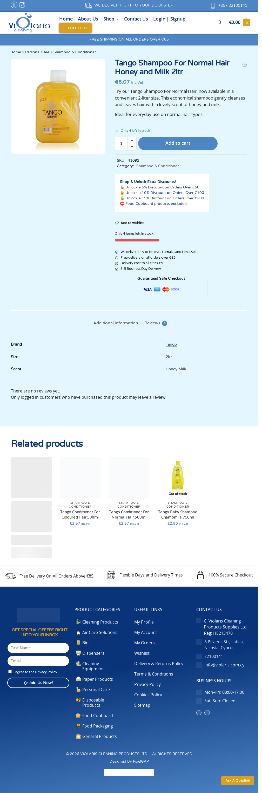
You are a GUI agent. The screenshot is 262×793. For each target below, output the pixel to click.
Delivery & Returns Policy (158, 664)
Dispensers (93, 653)
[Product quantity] (121, 143)
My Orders (144, 643)
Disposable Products (93, 702)
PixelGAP (141, 761)
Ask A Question (237, 780)
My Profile (144, 622)
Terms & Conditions (153, 674)
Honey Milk (176, 369)
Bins (86, 643)
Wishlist (142, 653)
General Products (99, 737)
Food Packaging (97, 726)
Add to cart (177, 143)
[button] (239, 22)
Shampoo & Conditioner (74, 52)
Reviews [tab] (155, 323)
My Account (145, 633)
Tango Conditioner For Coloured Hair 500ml (80, 514)
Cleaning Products (100, 622)
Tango (171, 344)
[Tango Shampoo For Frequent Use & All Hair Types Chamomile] (244, 64)
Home (15, 52)
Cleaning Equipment (93, 666)
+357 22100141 (232, 6)
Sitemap (142, 705)
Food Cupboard (97, 716)
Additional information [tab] (115, 323)
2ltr (169, 357)
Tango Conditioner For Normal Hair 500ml (129, 514)
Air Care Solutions (99, 633)
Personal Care (37, 52)
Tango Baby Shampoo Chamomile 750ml (177, 514)
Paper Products (97, 679)
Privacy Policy (147, 685)
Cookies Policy (148, 695)
